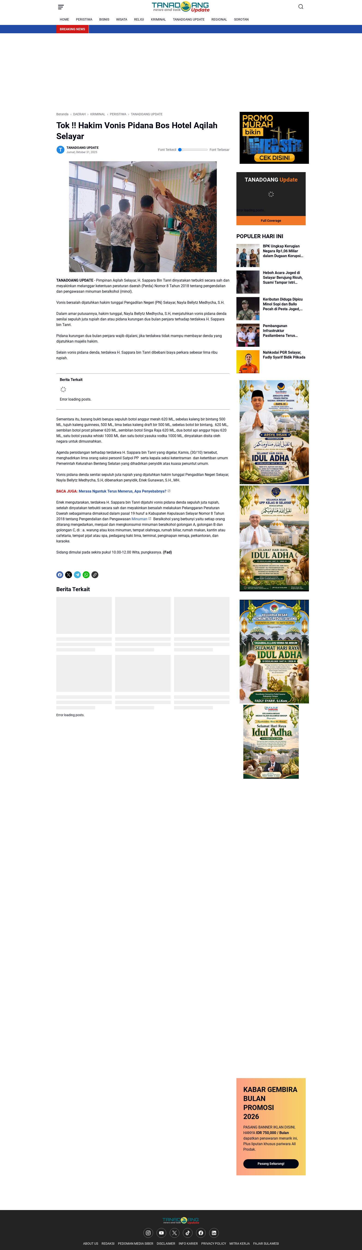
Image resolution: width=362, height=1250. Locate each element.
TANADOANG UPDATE (189, 19)
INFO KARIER (188, 1243)
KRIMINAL (158, 19)
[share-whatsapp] (103, 574)
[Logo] (181, 1221)
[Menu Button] (61, 7)
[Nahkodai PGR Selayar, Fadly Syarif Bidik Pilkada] (247, 361)
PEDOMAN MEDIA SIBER (135, 1243)
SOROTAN (241, 19)
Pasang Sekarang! (271, 1163)
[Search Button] (301, 7)
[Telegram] (77, 574)
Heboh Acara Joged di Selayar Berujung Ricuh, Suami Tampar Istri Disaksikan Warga (283, 278)
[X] (68, 574)
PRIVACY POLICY (213, 1243)
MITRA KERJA (239, 1243)
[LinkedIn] (214, 1233)
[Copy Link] (94, 574)
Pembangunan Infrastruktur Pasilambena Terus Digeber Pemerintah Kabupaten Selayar (279, 331)
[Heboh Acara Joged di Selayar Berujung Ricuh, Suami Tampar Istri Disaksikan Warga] (247, 282)
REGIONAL (219, 19)
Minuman (139, 519)
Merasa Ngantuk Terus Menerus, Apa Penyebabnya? (122, 491)
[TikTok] (188, 1233)
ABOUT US (90, 1243)
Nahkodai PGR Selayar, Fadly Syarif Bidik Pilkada (284, 354)
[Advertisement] (181, 72)
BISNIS (104, 19)
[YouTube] (161, 1233)
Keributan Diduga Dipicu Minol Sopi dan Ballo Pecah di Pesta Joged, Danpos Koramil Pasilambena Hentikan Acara (283, 304)
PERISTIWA (84, 19)
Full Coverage (271, 220)
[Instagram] (148, 1233)
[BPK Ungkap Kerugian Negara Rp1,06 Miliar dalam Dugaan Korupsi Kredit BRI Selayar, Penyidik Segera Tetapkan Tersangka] (247, 255)
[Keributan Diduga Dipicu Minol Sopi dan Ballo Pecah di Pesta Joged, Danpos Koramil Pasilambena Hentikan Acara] (247, 308)
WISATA (121, 19)
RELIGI (139, 19)
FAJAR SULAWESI (266, 1243)
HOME (64, 19)
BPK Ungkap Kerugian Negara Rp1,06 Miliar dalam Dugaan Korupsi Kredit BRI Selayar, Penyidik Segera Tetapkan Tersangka (282, 251)
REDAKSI (108, 1243)
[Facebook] (59, 574)
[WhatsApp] (86, 574)
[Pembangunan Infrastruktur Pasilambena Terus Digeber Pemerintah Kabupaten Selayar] (247, 335)
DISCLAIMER (166, 1243)
